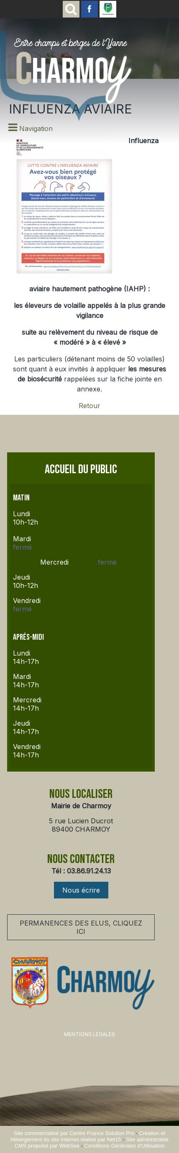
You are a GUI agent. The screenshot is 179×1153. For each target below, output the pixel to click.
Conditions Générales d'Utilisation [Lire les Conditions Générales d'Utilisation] (124, 1146)
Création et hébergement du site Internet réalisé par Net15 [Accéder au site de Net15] (87, 1136)
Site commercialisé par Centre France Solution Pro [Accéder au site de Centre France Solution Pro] (74, 1133)
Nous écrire (81, 890)
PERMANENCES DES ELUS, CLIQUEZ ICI (81, 927)
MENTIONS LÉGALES (89, 1034)
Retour (89, 405)
